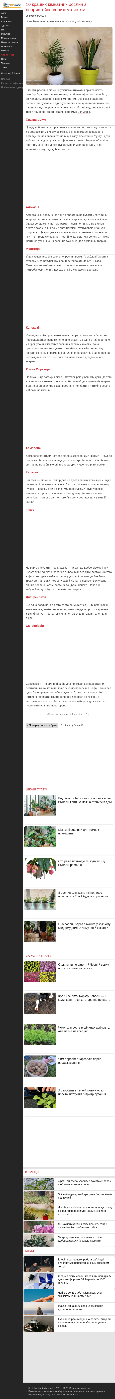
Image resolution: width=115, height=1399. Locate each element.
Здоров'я (5, 25)
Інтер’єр (84, 714)
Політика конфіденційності (15, 87)
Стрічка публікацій (72, 725)
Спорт (4, 59)
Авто (3, 13)
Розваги (5, 50)
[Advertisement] (69, 178)
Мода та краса (8, 38)
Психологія (6, 46)
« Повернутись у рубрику (42, 725)
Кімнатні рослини (58, 714)
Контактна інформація (13, 83)
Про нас (5, 79)
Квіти (74, 714)
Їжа (3, 29)
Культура (5, 34)
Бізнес (4, 17)
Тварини (5, 63)
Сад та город (7, 55)
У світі (4, 67)
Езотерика (6, 21)
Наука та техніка (9, 42)
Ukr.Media (83, 111)
